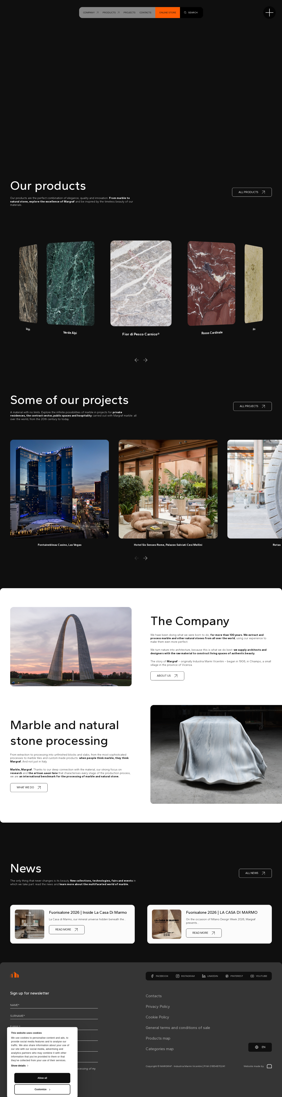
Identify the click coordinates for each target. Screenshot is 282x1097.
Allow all (42, 1044)
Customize (42, 1055)
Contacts (154, 996)
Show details (18, 1032)
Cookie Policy (157, 1017)
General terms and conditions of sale (178, 1027)
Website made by (258, 1066)
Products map (158, 1038)
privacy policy (39, 1068)
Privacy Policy (158, 1006)
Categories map (160, 1048)
